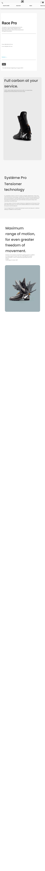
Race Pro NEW (6, 5)
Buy (4, 64)
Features (4, 57)
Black (31, 5)
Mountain (18, 5)
